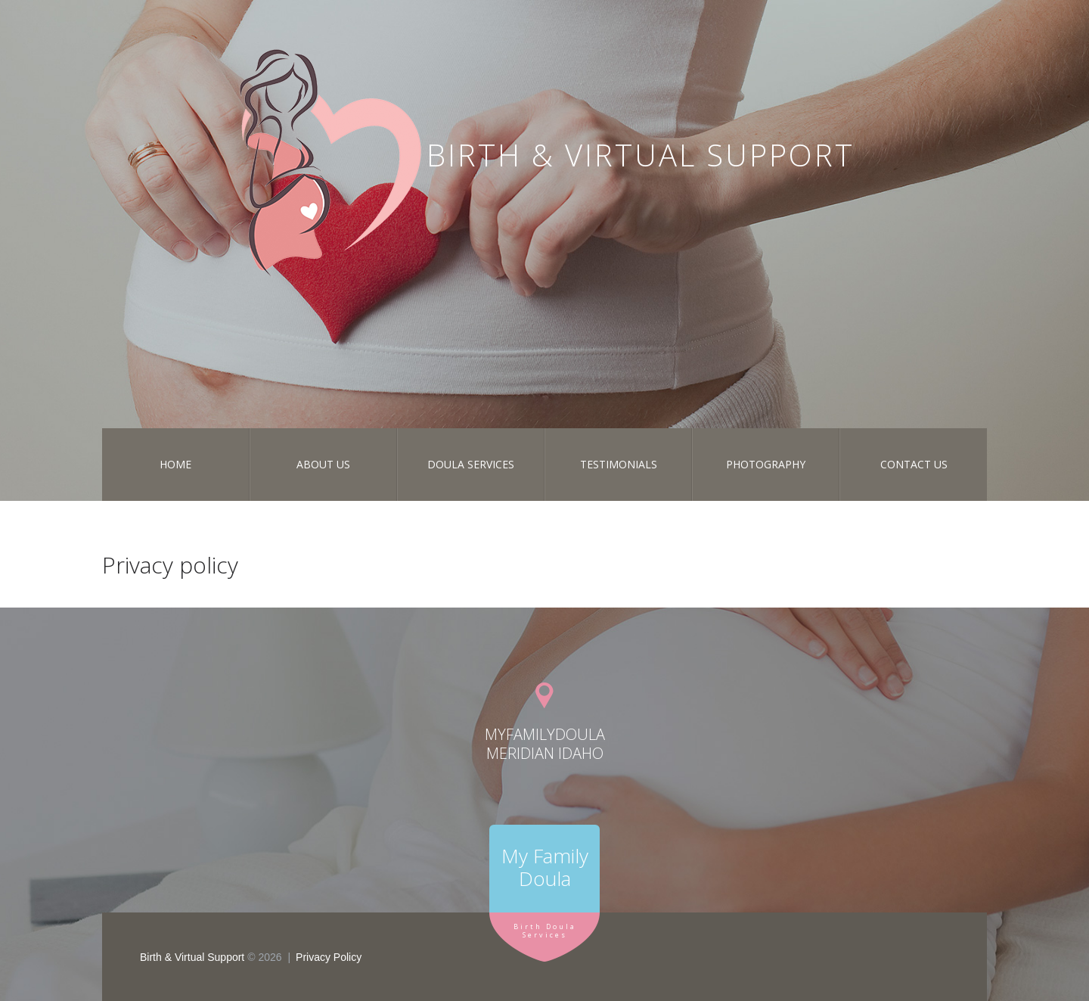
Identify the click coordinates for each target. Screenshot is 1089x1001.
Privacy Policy (328, 957)
